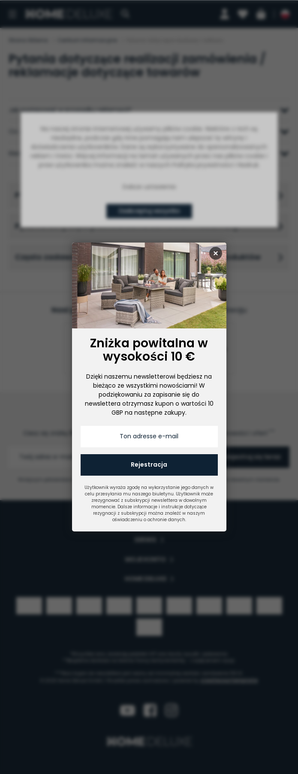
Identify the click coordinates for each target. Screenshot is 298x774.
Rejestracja (149, 464)
